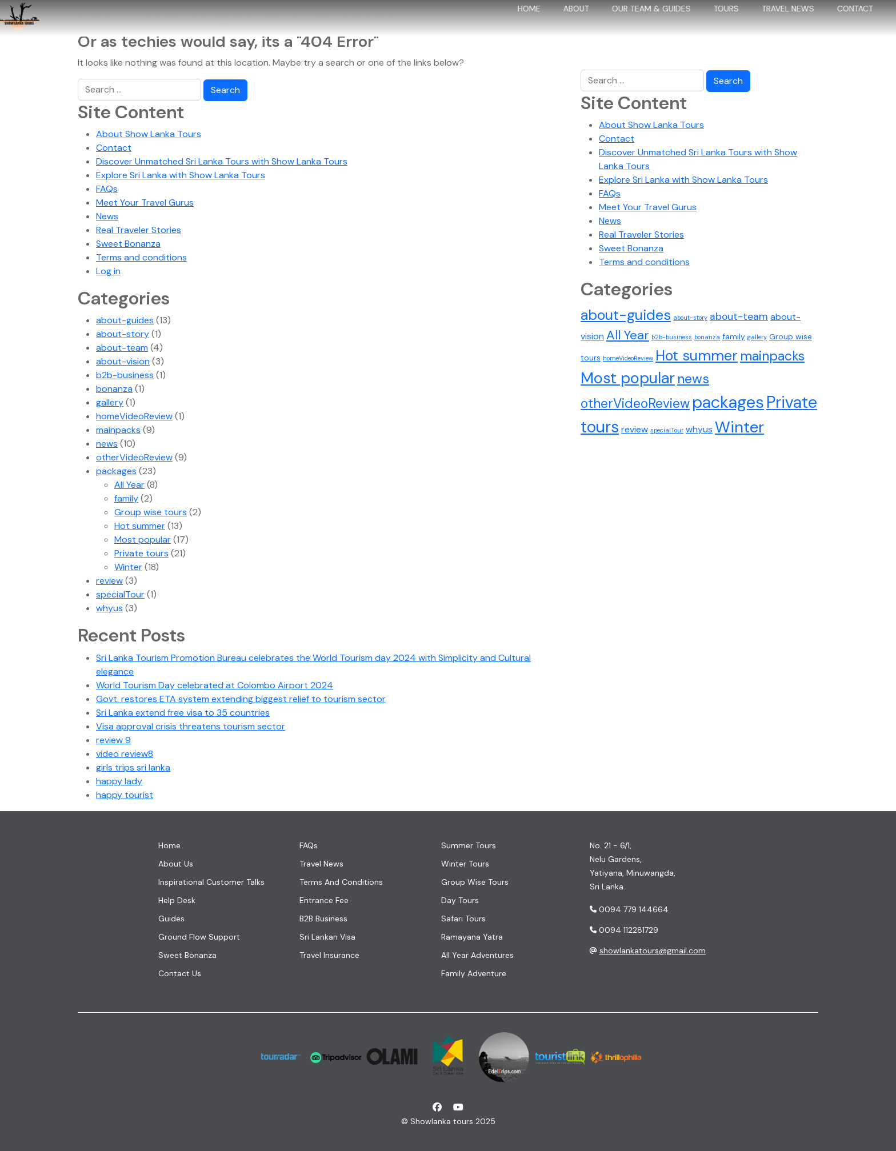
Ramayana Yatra (472, 937)
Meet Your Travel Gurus (145, 202)
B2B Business (323, 918)
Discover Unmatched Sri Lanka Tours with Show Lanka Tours (221, 161)
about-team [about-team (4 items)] (739, 316)
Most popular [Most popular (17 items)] (628, 378)
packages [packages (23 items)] (728, 402)
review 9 (113, 740)
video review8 (124, 754)
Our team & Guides (636, 27)
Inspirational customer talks (211, 882)
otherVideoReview (134, 457)
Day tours (460, 900)
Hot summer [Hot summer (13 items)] (696, 355)
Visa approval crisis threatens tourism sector (190, 726)
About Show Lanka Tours (148, 134)
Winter (128, 567)
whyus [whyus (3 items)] (699, 429)
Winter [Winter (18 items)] (739, 427)
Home (514, 27)
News (107, 216)
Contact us (179, 973)
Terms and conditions (141, 257)
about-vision (123, 361)
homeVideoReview (134, 416)
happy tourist (124, 795)
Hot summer (139, 526)
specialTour (120, 594)
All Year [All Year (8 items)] (627, 335)
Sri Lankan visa (327, 937)
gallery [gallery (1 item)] (757, 337)
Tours (711, 27)
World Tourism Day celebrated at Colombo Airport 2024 (214, 685)
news (107, 444)
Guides (171, 918)
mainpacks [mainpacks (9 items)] (772, 355)
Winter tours (465, 864)
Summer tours (468, 845)
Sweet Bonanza (128, 244)
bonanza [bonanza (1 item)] (707, 337)
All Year (129, 485)
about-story (122, 334)
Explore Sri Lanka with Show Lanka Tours (180, 175)
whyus (109, 608)
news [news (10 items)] (693, 378)
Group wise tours (150, 512)
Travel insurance (329, 955)
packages (116, 471)
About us (175, 864)
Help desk (176, 900)
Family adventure (473, 973)
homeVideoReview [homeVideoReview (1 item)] (628, 358)
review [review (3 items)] (634, 429)
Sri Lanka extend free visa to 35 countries (183, 713)
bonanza (114, 389)
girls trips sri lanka (133, 767)
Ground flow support (199, 937)
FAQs (107, 189)
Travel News (773, 27)
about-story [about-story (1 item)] (690, 318)
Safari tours (463, 918)
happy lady (119, 781)
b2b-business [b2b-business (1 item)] (671, 337)
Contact (840, 27)
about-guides (125, 320)
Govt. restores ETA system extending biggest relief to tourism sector (241, 699)
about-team (122, 348)
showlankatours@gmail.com (652, 950)
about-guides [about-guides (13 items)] (626, 315)
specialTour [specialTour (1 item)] (666, 430)
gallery (109, 402)
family (126, 498)
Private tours (141, 553)
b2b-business (125, 375)
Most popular (142, 540)
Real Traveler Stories (138, 230)
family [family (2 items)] (733, 336)
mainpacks (118, 430)
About (561, 27)
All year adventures (477, 955)
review (109, 581)
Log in (108, 271)
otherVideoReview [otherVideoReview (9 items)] (635, 403)
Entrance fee (324, 900)
